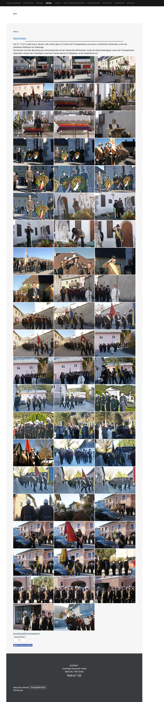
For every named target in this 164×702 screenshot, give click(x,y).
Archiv (131, 3)
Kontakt (107, 3)
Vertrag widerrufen (38, 687)
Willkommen (14, 3)
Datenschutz (17, 687)
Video (58, 3)
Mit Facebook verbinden (23, 645)
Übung (39, 3)
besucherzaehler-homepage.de (26, 633)
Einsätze (28, 3)
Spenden (119, 3)
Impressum (93, 3)
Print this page (18, 690)
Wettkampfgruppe (74, 3)
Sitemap (26, 687)
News (49, 3)
